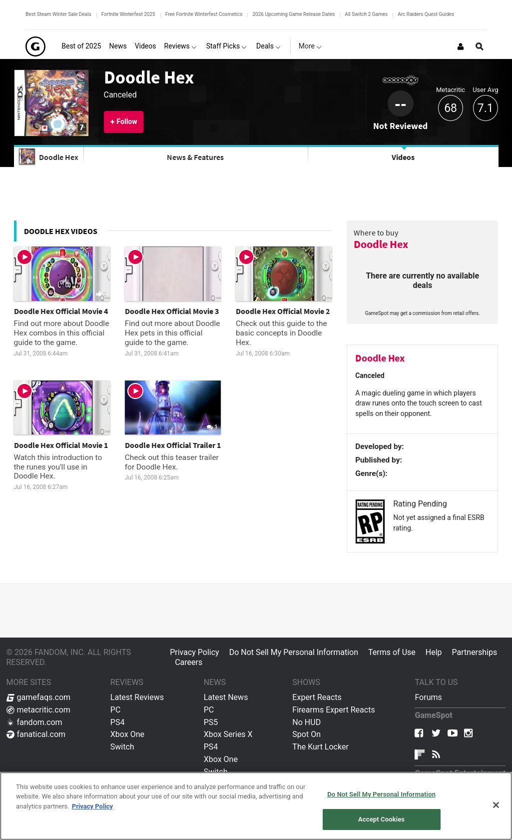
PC (115, 709)
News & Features (195, 157)
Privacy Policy (194, 652)
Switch (122, 747)
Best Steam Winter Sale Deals (58, 14)
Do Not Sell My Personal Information (293, 652)
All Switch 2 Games (366, 14)
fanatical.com (36, 734)
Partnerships (475, 652)
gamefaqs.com (38, 697)
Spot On (306, 734)
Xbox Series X (228, 734)
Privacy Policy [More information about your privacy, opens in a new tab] (92, 806)
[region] (256, 806)
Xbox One (127, 734)
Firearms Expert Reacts (333, 709)
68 (450, 108)
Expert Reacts (316, 697)
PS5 (211, 722)
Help (434, 652)
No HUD (306, 722)
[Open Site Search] (480, 46)
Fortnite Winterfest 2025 (128, 14)
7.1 (486, 108)
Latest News (226, 697)
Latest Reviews (137, 697)
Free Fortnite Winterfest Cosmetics (204, 14)
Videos (403, 157)
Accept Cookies (381, 819)
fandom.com (34, 722)
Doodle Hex (149, 77)
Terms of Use (392, 652)
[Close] (496, 805)
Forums (428, 697)
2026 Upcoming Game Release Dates (293, 14)
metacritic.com (38, 709)
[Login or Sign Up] (461, 46)
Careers (188, 662)
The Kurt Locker (320, 747)
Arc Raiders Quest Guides (426, 14)
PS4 (117, 722)
